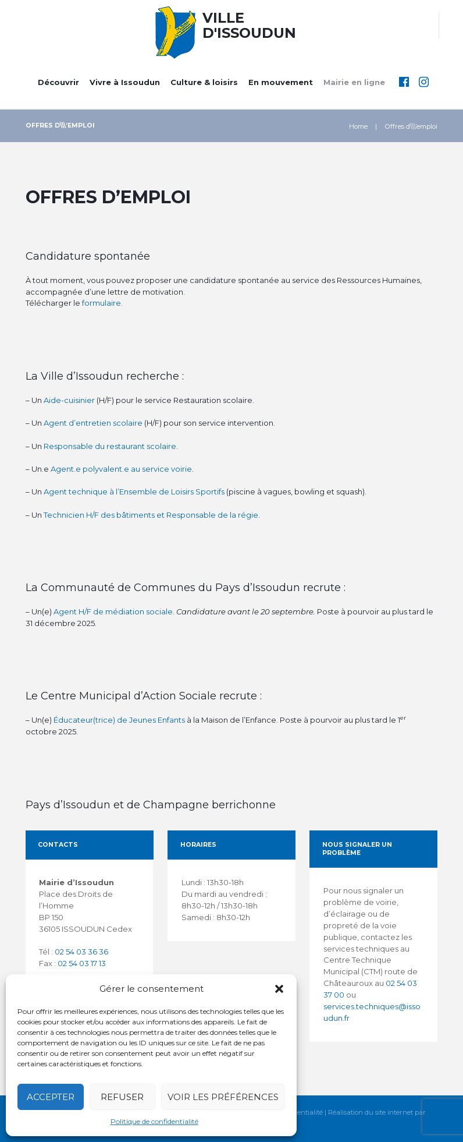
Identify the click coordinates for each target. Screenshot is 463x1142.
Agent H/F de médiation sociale (113, 611)
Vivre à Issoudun (125, 82)
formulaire (101, 302)
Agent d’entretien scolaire (93, 422)
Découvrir (58, 82)
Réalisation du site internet (370, 1112)
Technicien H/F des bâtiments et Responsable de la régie (151, 514)
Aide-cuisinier (69, 400)
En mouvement (280, 82)
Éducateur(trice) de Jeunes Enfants (119, 719)
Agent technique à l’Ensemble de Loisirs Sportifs (134, 491)
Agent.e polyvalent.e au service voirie (121, 468)
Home (358, 126)
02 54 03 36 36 (81, 951)
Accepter (50, 1096)
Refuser (122, 1096)
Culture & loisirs (204, 82)
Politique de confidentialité (154, 1121)
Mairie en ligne (354, 82)
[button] (279, 989)
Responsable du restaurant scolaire (110, 446)
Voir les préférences (223, 1096)
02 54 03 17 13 (82, 963)
